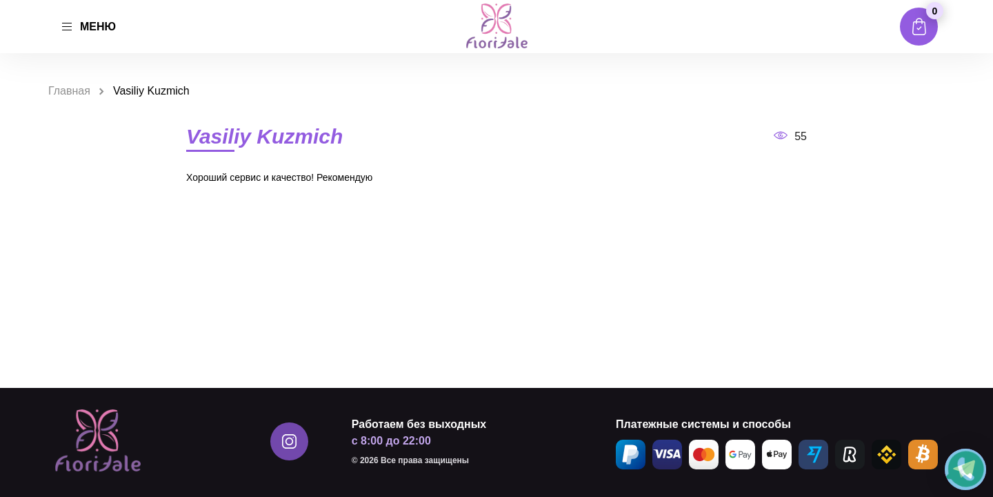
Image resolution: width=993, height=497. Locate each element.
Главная (69, 91)
